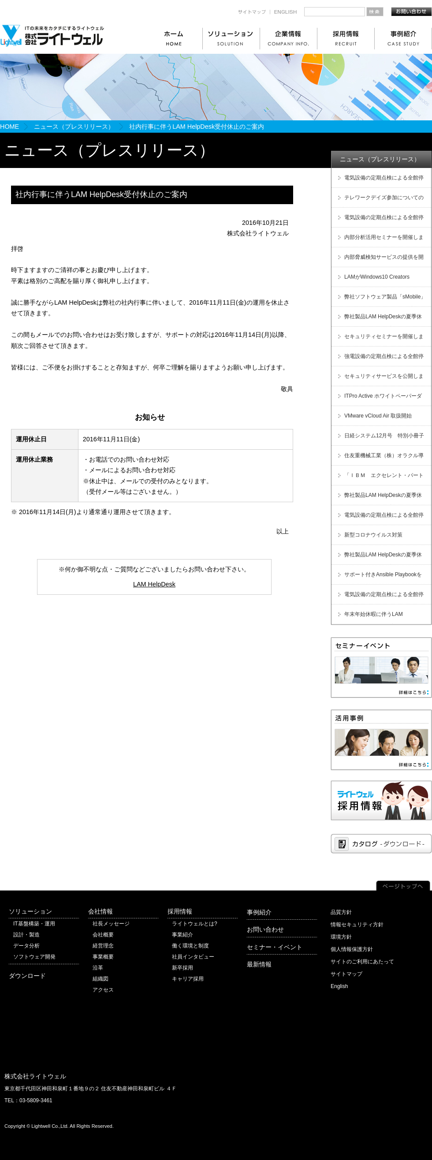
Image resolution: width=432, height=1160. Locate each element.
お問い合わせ (265, 929)
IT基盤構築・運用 (34, 924)
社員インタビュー (193, 957)
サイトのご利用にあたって (362, 962)
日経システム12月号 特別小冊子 (384, 436)
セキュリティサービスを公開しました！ (379, 379)
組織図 (100, 979)
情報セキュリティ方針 (357, 924)
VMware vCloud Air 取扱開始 (378, 416)
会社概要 (103, 935)
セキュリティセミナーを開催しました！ (379, 339)
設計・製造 (26, 935)
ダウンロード (27, 975)
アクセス (103, 990)
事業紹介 (182, 935)
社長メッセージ (111, 924)
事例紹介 (259, 912)
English (339, 986)
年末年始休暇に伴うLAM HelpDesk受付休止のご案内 (369, 617)
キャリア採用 (188, 979)
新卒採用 (182, 968)
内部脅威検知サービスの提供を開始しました (379, 260)
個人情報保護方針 (352, 949)
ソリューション (30, 911)
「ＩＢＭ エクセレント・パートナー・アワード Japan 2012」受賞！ (379, 478)
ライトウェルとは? (194, 924)
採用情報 (180, 911)
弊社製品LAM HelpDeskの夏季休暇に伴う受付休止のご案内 (378, 319)
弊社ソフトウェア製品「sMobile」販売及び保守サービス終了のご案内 (380, 300)
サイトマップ (346, 974)
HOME (9, 126)
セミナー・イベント (274, 947)
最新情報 (259, 964)
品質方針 (341, 912)
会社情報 (100, 911)
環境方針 (341, 937)
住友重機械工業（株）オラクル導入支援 (379, 458)
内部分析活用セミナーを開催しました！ (379, 240)
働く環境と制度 (190, 946)
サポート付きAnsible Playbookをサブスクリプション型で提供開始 (378, 577)
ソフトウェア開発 (34, 957)
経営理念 (103, 946)
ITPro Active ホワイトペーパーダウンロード (378, 399)
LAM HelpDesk (154, 584)
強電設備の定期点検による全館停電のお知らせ (379, 359)
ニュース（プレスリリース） (74, 126)
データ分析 (26, 946)
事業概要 (103, 957)
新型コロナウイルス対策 (373, 535)
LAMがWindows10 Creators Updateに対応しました (372, 280)
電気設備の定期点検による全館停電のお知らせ (379, 181)
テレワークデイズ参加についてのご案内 (379, 200)
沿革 (98, 968)
